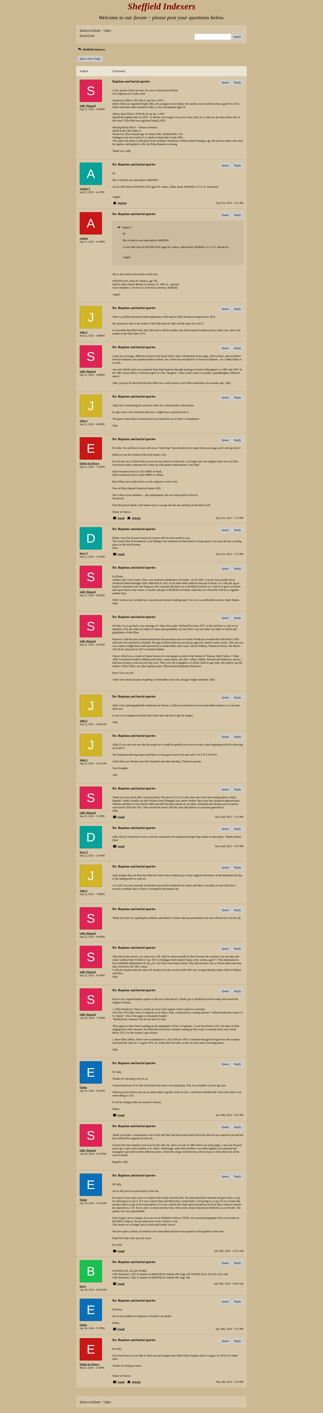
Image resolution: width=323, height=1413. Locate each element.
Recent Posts (87, 35)
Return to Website (90, 30)
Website (122, 203)
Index (107, 30)
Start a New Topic (90, 58)
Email (121, 518)
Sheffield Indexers (91, 49)
